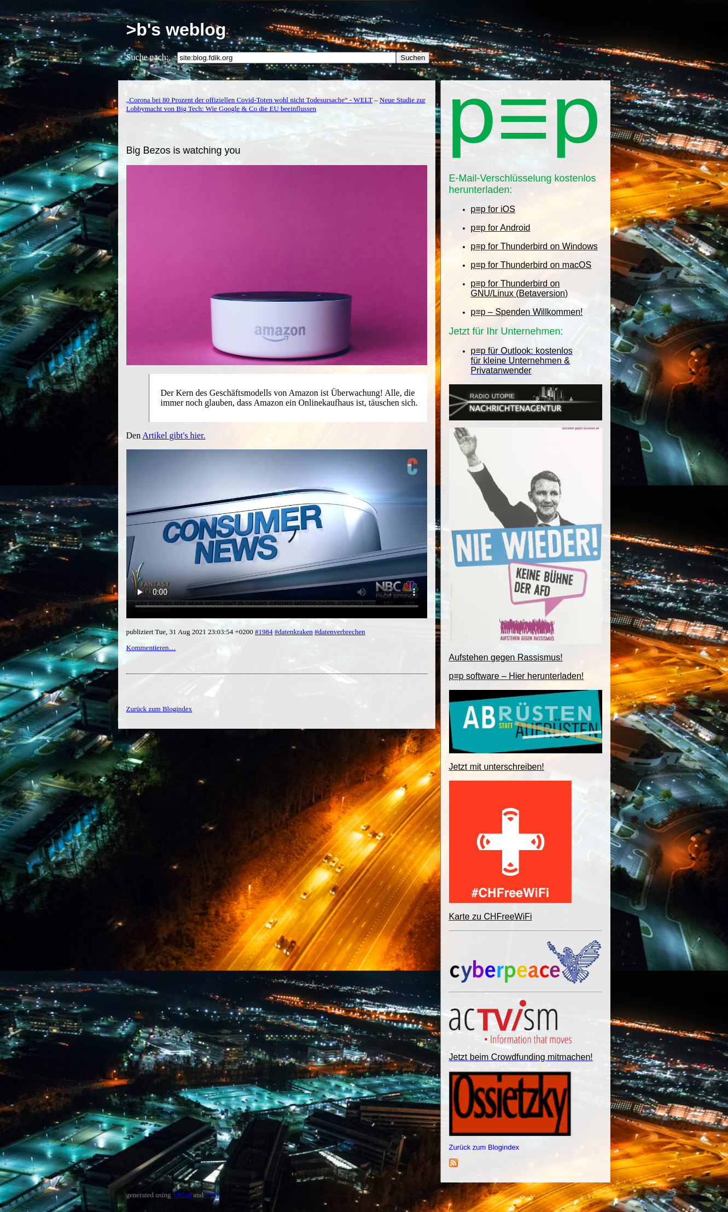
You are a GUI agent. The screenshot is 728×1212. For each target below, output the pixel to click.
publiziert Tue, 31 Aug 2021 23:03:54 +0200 (190, 632)
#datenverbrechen (340, 632)
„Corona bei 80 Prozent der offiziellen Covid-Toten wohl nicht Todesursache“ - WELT (249, 100)
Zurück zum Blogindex (484, 1147)
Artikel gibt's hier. (173, 435)
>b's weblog (176, 29)
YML (213, 1195)
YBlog (181, 1195)
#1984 (264, 632)
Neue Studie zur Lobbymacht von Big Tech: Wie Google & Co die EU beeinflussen (276, 104)
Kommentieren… (151, 647)
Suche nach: (147, 57)
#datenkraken (294, 632)
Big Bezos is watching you (183, 150)
